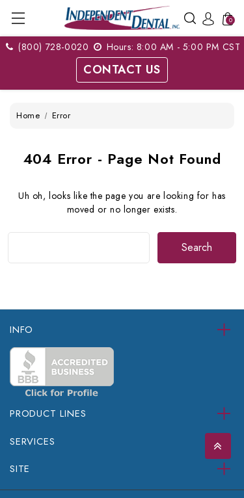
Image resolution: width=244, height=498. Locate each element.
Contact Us (122, 69)
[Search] (190, 17)
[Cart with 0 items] (226, 18)
